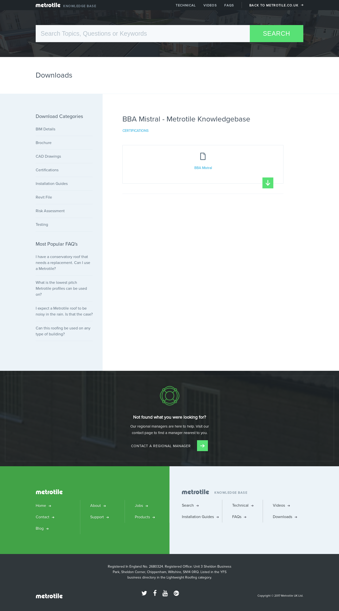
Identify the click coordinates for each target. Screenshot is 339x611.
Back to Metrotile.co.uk (273, 5)
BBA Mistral (234, 174)
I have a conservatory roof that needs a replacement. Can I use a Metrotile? (63, 262)
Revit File (44, 197)
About (95, 505)
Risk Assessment (50, 211)
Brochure (44, 142)
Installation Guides (52, 183)
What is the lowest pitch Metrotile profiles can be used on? (61, 288)
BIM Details (45, 129)
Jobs (139, 505)
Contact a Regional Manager (169, 446)
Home (41, 505)
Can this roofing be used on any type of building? (63, 331)
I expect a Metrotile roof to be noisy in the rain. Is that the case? (64, 311)
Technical (186, 5)
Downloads (282, 517)
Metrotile (48, 6)
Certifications (135, 131)
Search (188, 505)
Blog (40, 528)
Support (97, 517)
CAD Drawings (48, 156)
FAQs (229, 5)
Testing (42, 224)
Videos (210, 5)
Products (142, 517)
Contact (42, 517)
